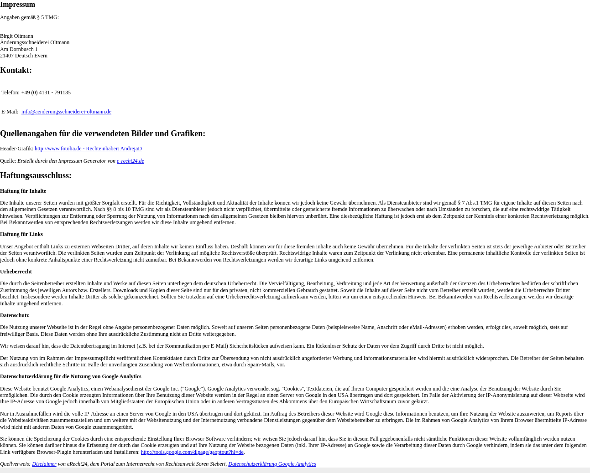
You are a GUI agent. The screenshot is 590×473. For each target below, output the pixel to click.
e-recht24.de (130, 161)
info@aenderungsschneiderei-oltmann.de (66, 111)
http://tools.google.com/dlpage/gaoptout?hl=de (192, 452)
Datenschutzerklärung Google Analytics (272, 464)
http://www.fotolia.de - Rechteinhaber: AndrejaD (88, 148)
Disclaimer (44, 464)
